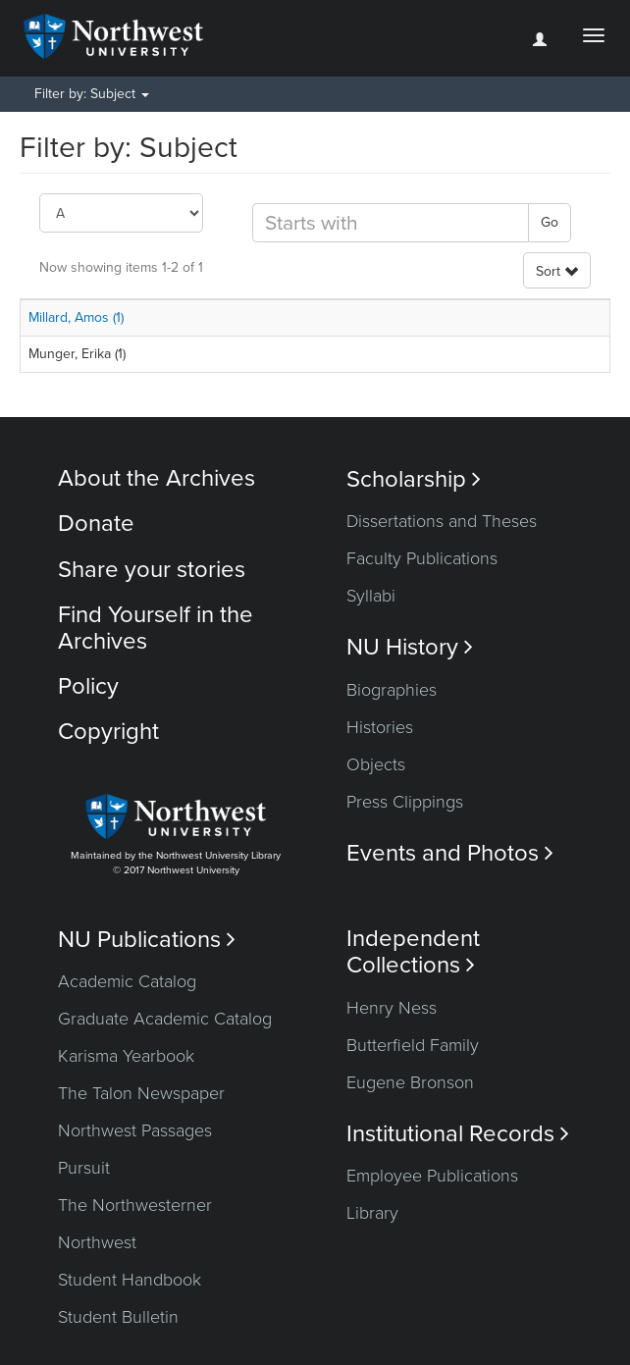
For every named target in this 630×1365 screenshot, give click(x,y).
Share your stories (151, 569)
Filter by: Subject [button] (91, 93)
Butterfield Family (412, 1045)
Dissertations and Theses (441, 521)
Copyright (108, 731)
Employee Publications (432, 1175)
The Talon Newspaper (141, 1093)
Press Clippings (404, 802)
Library (372, 1213)
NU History (409, 647)
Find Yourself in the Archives (155, 628)
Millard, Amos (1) (76, 317)
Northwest (97, 1242)
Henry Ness (391, 1008)
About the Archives (156, 478)
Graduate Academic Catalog (165, 1018)
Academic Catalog (127, 981)
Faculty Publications (422, 558)
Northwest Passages (135, 1130)
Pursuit (84, 1168)
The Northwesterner (135, 1205)
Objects (375, 764)
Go (549, 222)
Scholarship (413, 479)
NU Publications (147, 939)
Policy (88, 686)
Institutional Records (457, 1134)
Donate (96, 523)
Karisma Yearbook (126, 1056)
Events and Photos (449, 853)
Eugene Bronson (410, 1082)
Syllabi (370, 595)
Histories (379, 727)
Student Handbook (129, 1279)
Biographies (391, 690)
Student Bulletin (118, 1317)
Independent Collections (413, 951)
